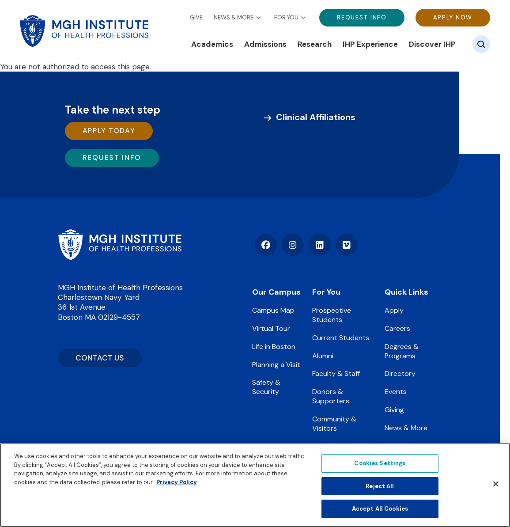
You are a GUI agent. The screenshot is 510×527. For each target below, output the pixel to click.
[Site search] (481, 44)
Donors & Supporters (330, 396)
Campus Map (273, 310)
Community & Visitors (334, 423)
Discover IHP (432, 44)
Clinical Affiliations (315, 117)
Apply (394, 310)
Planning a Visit (276, 364)
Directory (400, 373)
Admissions (265, 44)
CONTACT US (100, 358)
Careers (397, 328)
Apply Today (109, 130)
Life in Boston (273, 346)
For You (286, 17)
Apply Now (452, 17)
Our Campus (276, 292)
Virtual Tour (271, 328)
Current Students (340, 337)
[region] (255, 485)
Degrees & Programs (402, 351)
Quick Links (406, 292)
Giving (394, 409)
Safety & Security (266, 387)
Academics (212, 44)
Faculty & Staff (336, 373)
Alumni (322, 355)
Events (396, 391)
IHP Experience (370, 44)
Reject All (380, 486)
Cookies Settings (379, 463)
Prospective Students (331, 315)
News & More (233, 17)
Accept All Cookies (380, 508)
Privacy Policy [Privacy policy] (176, 482)
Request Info (361, 17)
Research (315, 44)
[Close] (496, 484)
